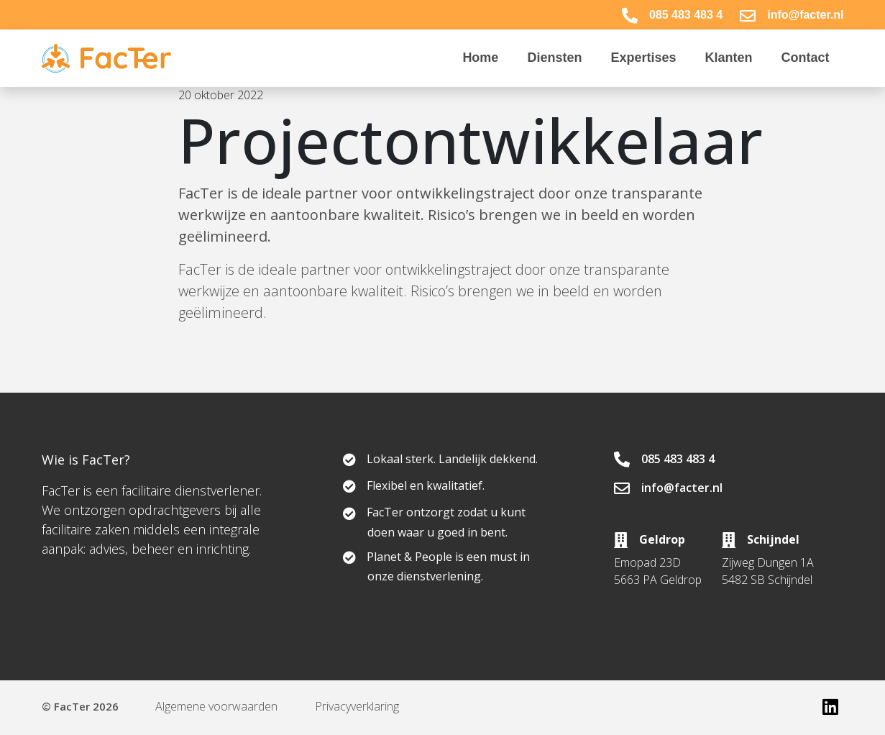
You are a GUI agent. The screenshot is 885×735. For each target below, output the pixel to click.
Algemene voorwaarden (217, 706)
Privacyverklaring (358, 706)
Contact (805, 57)
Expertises (643, 57)
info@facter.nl (791, 15)
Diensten (554, 57)
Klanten (728, 57)
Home (480, 57)
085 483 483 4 (672, 15)
